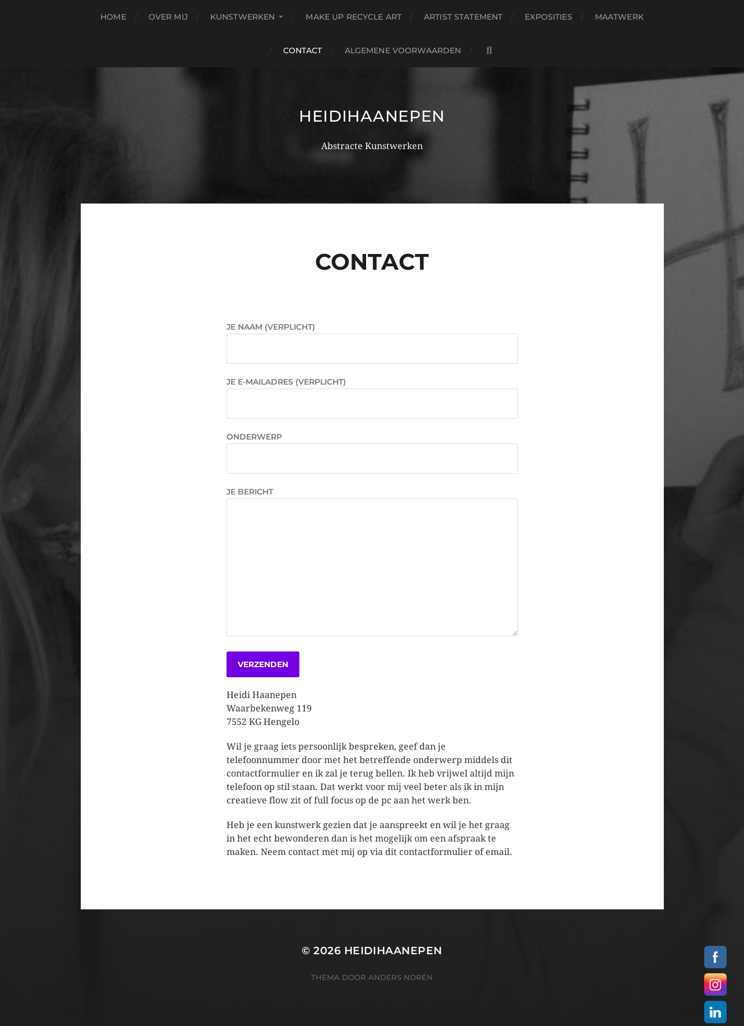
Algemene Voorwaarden (403, 50)
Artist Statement (463, 17)
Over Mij (168, 17)
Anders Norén (400, 977)
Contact (302, 50)
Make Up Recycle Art (353, 17)
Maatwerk (619, 17)
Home (113, 17)
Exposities (548, 17)
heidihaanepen (372, 116)
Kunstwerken (242, 17)
